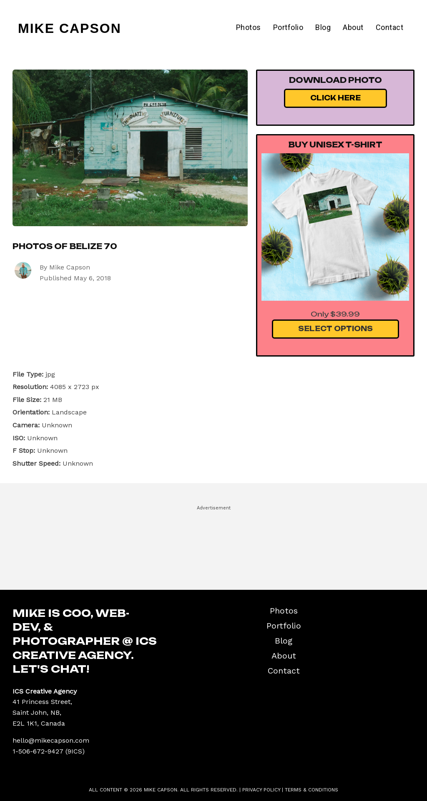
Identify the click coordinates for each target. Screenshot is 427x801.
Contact (390, 27)
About (353, 27)
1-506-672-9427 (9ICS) (49, 751)
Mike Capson (69, 28)
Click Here (335, 98)
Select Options (335, 328)
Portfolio (288, 27)
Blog (323, 27)
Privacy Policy (261, 790)
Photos (248, 27)
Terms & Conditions (311, 790)
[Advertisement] (213, 544)
